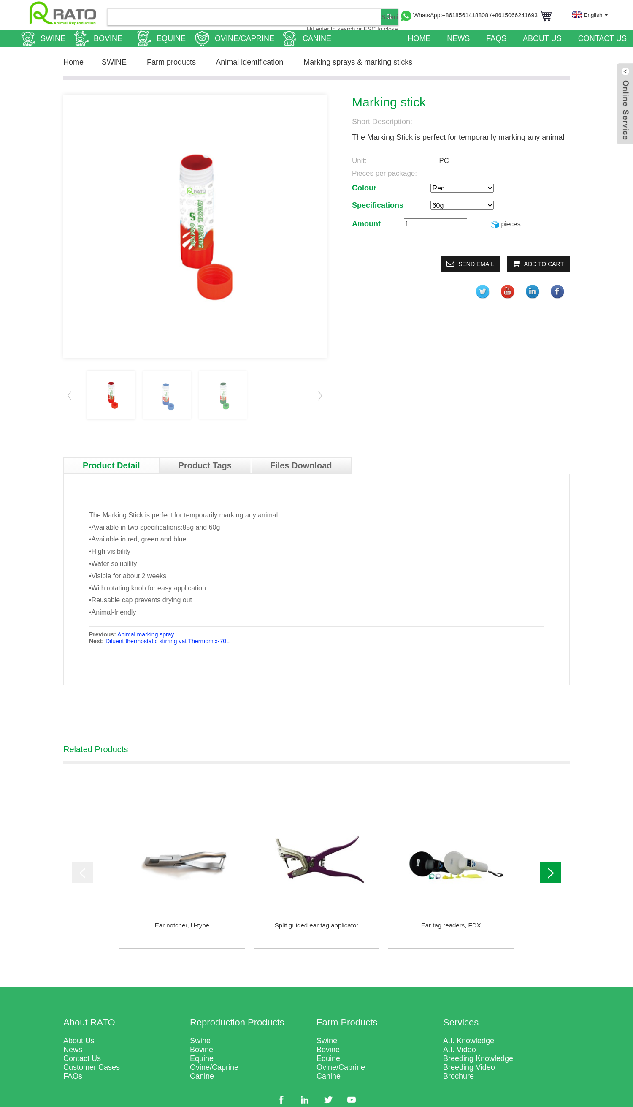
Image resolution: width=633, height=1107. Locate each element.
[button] (320, 395)
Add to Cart (544, 264)
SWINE (114, 62)
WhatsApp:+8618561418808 (451, 15)
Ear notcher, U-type (182, 925)
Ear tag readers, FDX (451, 925)
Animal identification (249, 62)
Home (73, 62)
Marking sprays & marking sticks (357, 62)
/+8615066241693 (514, 15)
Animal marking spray (145, 634)
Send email (476, 264)
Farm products (171, 62)
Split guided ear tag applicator (316, 925)
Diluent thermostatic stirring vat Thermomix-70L (168, 641)
